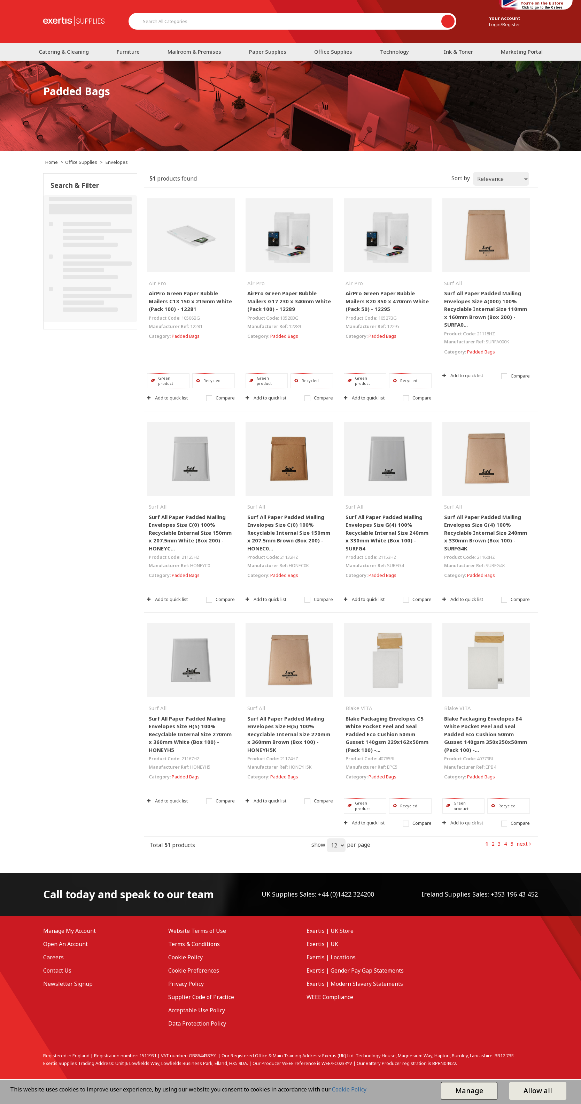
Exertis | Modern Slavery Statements (355, 984)
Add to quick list (167, 398)
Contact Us (57, 970)
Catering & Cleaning (64, 51)
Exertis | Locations (331, 957)
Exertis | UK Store (330, 931)
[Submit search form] (448, 21)
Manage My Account (69, 931)
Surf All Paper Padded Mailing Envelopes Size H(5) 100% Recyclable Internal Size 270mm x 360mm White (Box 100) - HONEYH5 (190, 734)
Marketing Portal (522, 51)
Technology (394, 51)
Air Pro (157, 283)
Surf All (453, 283)
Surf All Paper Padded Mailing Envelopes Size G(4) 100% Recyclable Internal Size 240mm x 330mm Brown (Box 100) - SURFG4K (485, 532)
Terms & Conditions (194, 944)
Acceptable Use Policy (196, 1010)
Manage (469, 1090)
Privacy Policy (186, 984)
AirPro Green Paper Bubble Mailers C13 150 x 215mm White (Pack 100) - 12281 (190, 301)
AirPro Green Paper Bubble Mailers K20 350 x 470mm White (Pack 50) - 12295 (387, 301)
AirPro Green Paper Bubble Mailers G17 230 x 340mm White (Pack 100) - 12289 (289, 301)
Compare (220, 398)
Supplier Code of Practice (201, 997)
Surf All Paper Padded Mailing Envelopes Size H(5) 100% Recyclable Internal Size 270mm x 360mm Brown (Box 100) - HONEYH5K (288, 734)
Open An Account (65, 944)
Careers (53, 957)
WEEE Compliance (330, 997)
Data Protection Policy (197, 1023)
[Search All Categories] (292, 21)
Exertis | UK (322, 944)
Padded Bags (186, 336)
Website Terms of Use (197, 931)
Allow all (538, 1090)
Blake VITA (359, 708)
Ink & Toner (458, 51)
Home (51, 162)
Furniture (128, 51)
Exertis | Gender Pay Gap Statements (355, 970)
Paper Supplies (267, 51)
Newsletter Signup (68, 984)
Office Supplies (333, 51)
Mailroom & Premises (194, 51)
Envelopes (117, 162)
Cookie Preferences (193, 970)
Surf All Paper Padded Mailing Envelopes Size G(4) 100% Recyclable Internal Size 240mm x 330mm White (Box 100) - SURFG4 (387, 532)
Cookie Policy (185, 957)
